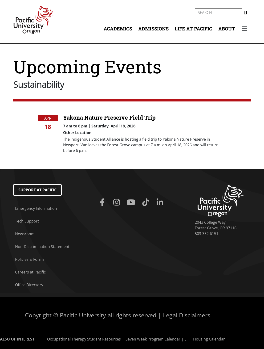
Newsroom (25, 233)
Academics (118, 28)
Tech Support (27, 221)
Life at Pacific (193, 28)
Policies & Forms (30, 259)
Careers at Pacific (30, 272)
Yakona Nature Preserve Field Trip (109, 117)
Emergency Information (36, 208)
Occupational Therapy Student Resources (84, 339)
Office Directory (29, 284)
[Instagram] (117, 202)
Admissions (153, 28)
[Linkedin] (160, 202)
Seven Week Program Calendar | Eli (157, 339)
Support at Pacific (37, 190)
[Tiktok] (146, 202)
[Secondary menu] (244, 28)
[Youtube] (132, 202)
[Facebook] (103, 202)
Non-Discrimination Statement (42, 246)
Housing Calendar (209, 339)
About (226, 28)
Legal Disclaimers (186, 315)
